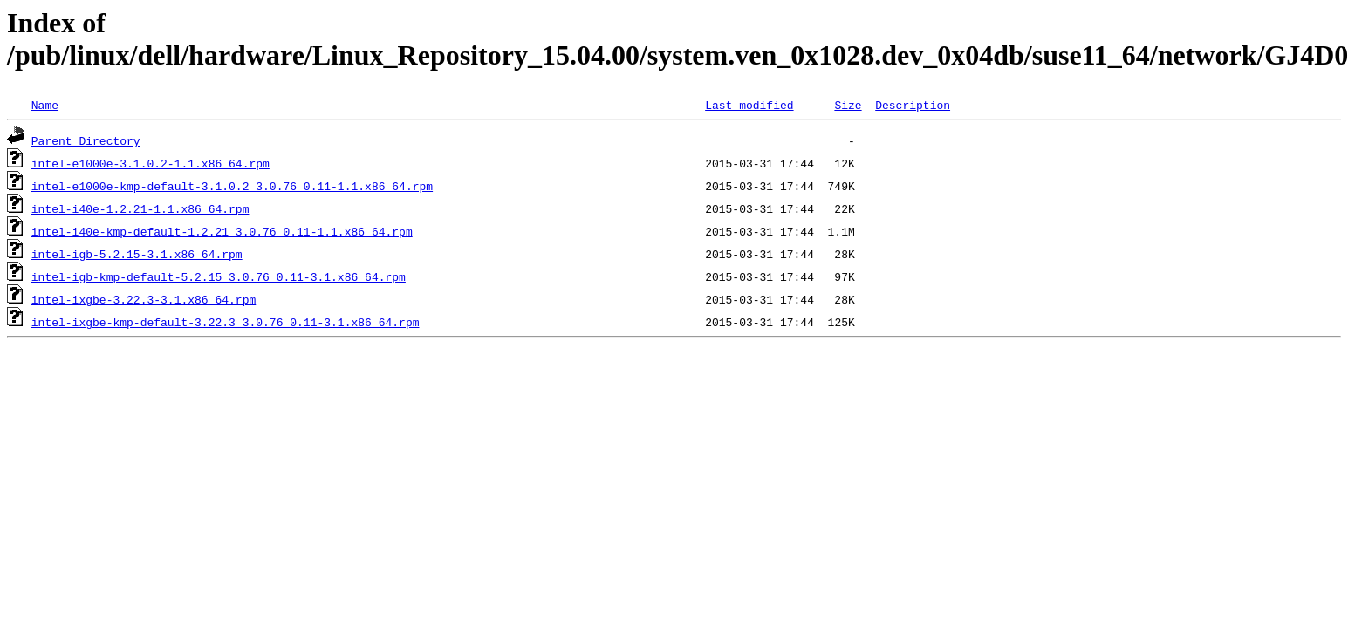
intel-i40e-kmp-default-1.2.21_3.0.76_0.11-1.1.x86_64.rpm (222, 231)
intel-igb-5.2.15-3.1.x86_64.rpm (137, 254)
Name (44, 105)
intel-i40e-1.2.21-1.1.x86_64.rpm (140, 208)
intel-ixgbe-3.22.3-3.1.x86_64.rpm (143, 299)
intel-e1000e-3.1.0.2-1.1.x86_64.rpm (150, 163)
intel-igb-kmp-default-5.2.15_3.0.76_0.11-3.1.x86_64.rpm (218, 276)
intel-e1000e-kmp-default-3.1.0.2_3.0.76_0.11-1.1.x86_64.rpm (232, 186)
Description (912, 105)
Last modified (749, 105)
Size (847, 105)
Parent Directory (85, 140)
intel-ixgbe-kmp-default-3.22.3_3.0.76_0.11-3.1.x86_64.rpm (225, 322)
